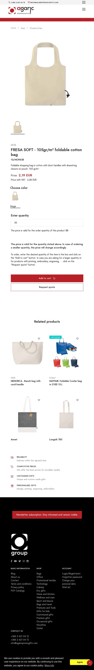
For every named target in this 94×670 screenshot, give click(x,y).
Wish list (66, 587)
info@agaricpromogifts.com (24, 643)
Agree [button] (80, 662)
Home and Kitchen (46, 594)
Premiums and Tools (46, 607)
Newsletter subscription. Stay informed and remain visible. (47, 514)
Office (40, 577)
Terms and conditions (21, 583)
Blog (13, 573)
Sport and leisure (45, 601)
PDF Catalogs (18, 590)
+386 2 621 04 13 (20, 639)
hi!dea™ (52, 378)
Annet (14, 439)
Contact (15, 580)
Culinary (40, 587)
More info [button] (49, 665)
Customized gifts (45, 614)
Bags (39, 573)
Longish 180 (55, 439)
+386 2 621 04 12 (20, 636)
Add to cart (47, 278)
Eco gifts (41, 590)
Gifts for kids (43, 611)
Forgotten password (72, 577)
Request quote (47, 287)
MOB (13, 145)
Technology (42, 583)
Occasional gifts (44, 621)
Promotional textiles (46, 580)
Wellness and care (45, 597)
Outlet (40, 628)
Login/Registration (71, 573)
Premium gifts (43, 618)
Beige (15, 199)
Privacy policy (17, 587)
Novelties (41, 625)
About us (15, 577)
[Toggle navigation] (84, 2)
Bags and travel (44, 604)
